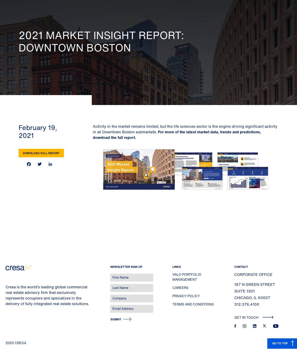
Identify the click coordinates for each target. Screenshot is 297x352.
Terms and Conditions (193, 304)
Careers (180, 287)
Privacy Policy (186, 296)
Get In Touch (254, 317)
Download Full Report (41, 153)
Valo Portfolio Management (186, 277)
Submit (115, 319)
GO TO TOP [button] (280, 343)
